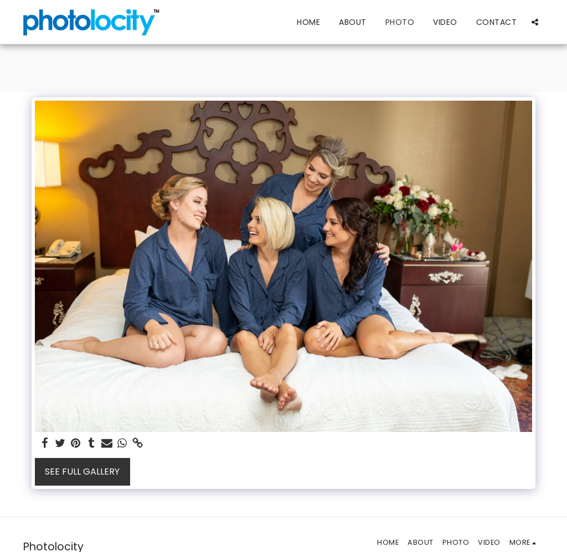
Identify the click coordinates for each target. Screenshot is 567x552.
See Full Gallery (82, 471)
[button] (535, 22)
